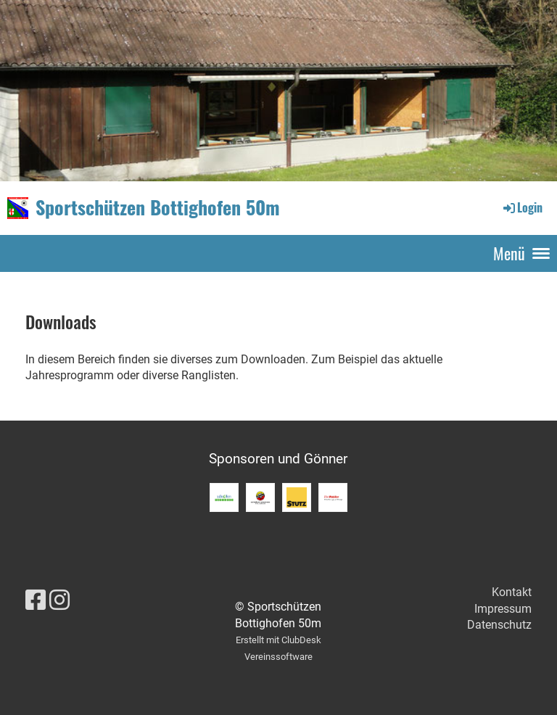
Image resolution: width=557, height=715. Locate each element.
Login (521, 207)
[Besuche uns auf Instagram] (59, 600)
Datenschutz (499, 625)
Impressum (503, 609)
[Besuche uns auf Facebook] (35, 600)
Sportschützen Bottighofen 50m (158, 207)
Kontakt (512, 592)
